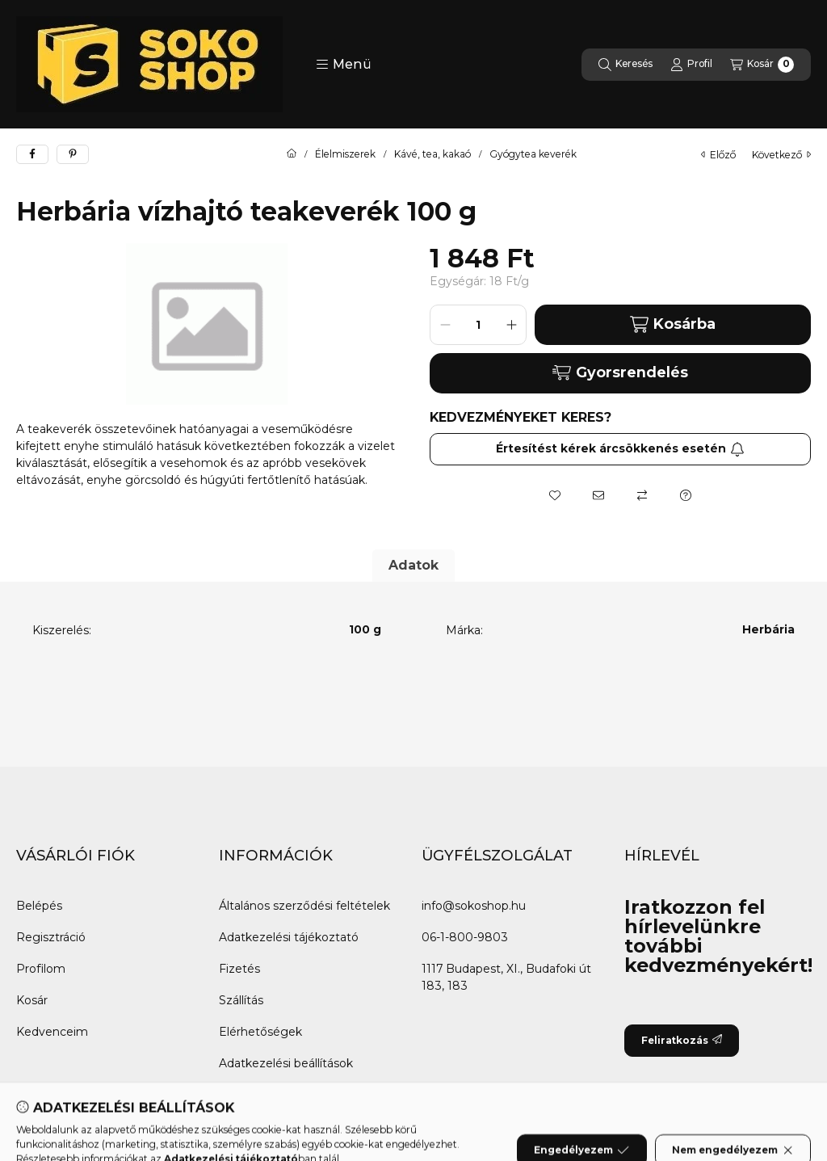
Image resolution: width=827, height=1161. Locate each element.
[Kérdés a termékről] (685, 495)
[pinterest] (73, 154)
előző (718, 155)
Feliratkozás (681, 1040)
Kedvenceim (52, 1031)
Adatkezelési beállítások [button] (286, 1063)
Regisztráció (51, 937)
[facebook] (32, 154)
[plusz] (511, 324)
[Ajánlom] (598, 495)
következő (781, 155)
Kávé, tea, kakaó (432, 154)
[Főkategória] (291, 154)
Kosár (32, 1000)
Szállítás (241, 1000)
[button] (343, 64)
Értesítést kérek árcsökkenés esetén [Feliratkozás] (620, 448)
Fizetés (239, 968)
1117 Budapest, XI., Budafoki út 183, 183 (506, 977)
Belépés (39, 905)
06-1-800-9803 (465, 937)
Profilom (40, 968)
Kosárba (673, 324)
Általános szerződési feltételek (304, 905)
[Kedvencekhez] (555, 495)
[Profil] (691, 64)
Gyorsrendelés (619, 372)
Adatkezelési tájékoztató (289, 937)
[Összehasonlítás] (642, 495)
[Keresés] (625, 64)
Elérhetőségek (260, 1031)
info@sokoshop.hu (474, 905)
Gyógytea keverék (533, 154)
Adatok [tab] (413, 565)
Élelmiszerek (345, 154)
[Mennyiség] (478, 324)
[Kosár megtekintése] (762, 64)
